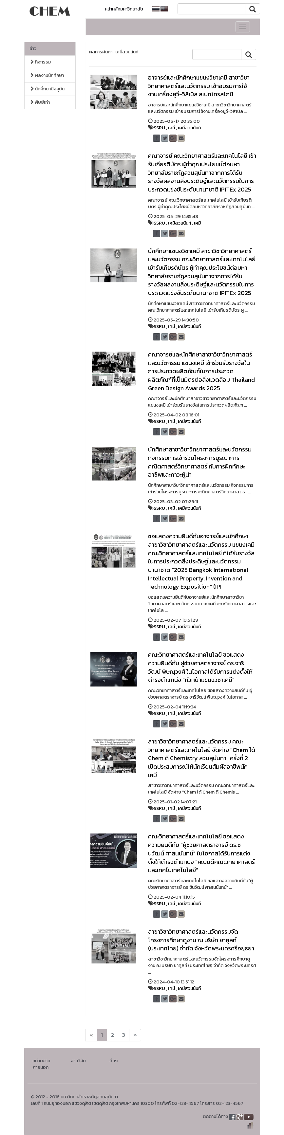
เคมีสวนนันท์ (189, 127)
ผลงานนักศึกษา (46, 75)
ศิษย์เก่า (39, 102)
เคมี (171, 127)
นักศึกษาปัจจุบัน (47, 88)
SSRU (159, 127)
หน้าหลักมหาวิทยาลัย (124, 9)
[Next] (91, 1035)
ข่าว (32, 48)
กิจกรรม (40, 62)
